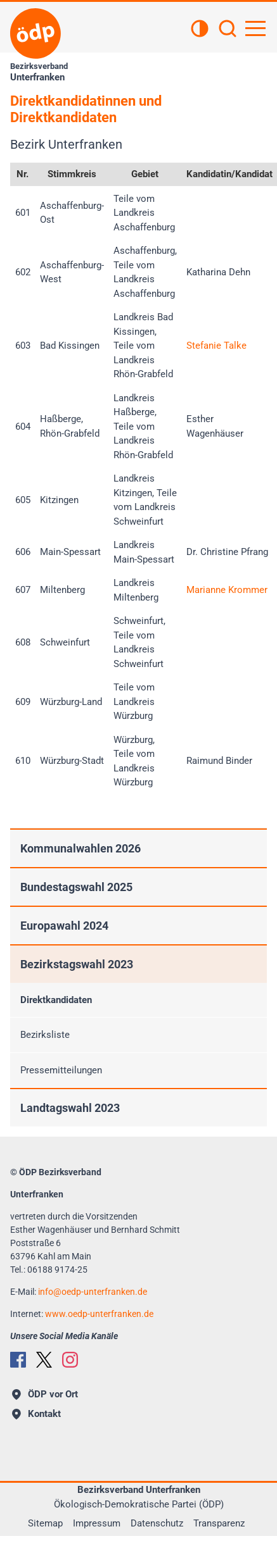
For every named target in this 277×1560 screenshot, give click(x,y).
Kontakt (36, 1414)
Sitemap (45, 1523)
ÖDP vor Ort (45, 1394)
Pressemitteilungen (61, 1070)
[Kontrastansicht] (199, 29)
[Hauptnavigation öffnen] (255, 28)
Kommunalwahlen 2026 (80, 848)
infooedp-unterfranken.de (92, 1292)
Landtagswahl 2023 (70, 1107)
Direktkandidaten (56, 1000)
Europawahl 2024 (64, 925)
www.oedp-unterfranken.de (99, 1314)
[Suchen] (227, 29)
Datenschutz (157, 1523)
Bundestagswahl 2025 (76, 887)
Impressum (96, 1523)
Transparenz (219, 1523)
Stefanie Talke (216, 345)
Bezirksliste (45, 1034)
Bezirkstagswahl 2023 (76, 964)
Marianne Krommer (226, 590)
